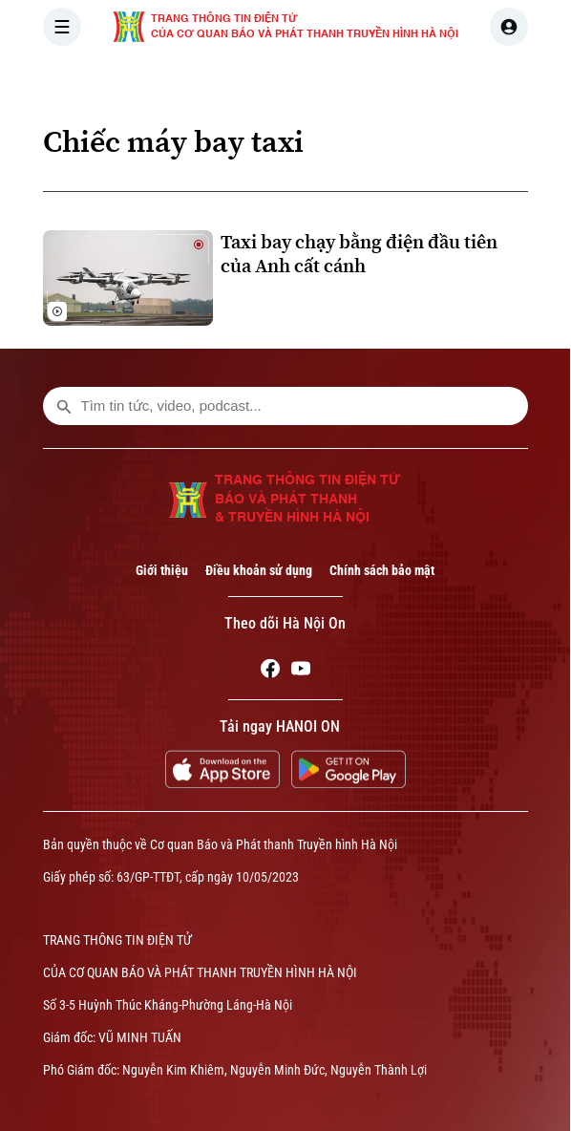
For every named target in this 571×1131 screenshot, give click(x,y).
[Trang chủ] (172, 80)
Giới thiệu (162, 570)
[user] (509, 27)
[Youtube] (300, 671)
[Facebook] (270, 671)
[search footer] (64, 406)
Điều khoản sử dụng (258, 570)
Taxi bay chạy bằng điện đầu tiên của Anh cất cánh (359, 254)
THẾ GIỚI (406, 80)
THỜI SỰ (240, 80)
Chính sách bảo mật (381, 570)
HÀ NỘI (323, 80)
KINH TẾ (493, 80)
